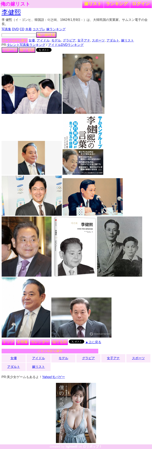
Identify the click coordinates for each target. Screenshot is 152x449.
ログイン (141, 3)
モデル (56, 40)
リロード (10, 50)
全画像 (22, 342)
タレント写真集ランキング (26, 45)
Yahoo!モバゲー (53, 377)
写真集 (6, 29)
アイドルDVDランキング (66, 45)
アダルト (112, 40)
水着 (28, 29)
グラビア (69, 40)
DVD (15, 29)
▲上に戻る (93, 342)
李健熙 (11, 12)
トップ (8, 342)
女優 (31, 40)
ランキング (117, 3)
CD (22, 29)
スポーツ (98, 40)
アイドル (43, 40)
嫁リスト (93, 3)
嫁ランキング (56, 29)
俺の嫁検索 (46, 35)
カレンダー (40, 342)
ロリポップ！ (92, 446)
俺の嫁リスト (15, 4)
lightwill (72, 446)
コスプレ (38, 29)
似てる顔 (27, 50)
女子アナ (83, 40)
